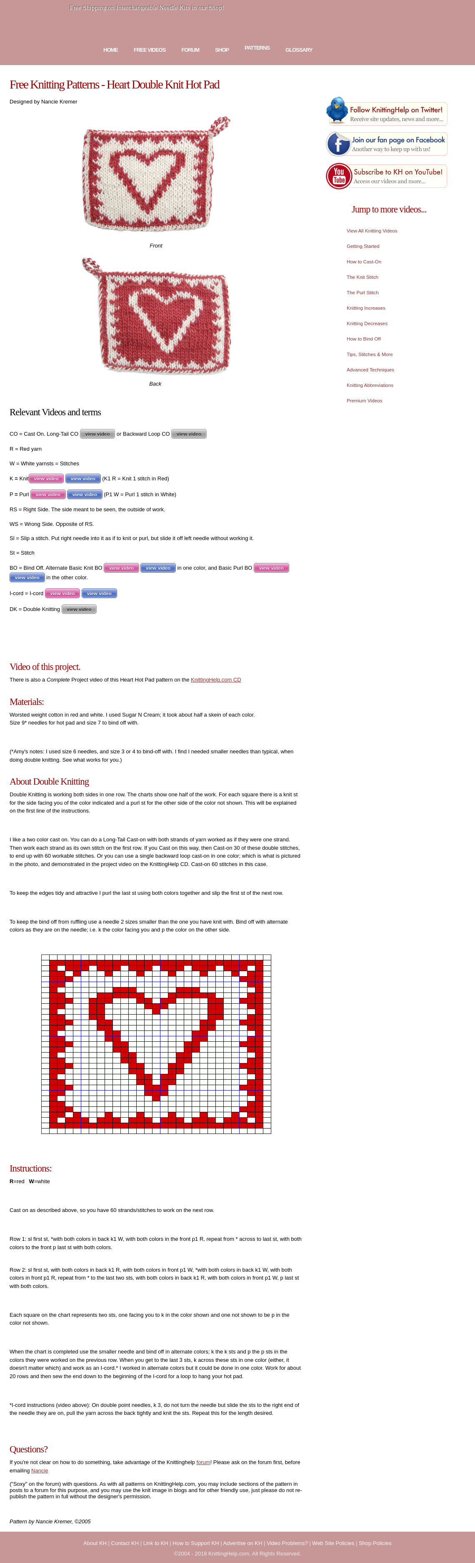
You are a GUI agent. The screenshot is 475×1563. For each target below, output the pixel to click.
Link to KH (155, 1543)
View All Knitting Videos (372, 230)
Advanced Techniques (370, 369)
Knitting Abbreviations (370, 385)
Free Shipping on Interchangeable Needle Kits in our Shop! (147, 7)
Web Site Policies (333, 1543)
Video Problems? (287, 1543)
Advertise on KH (242, 1543)
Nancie (39, 1470)
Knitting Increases (366, 308)
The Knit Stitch (362, 277)
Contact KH (125, 1543)
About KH (95, 1543)
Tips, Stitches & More (370, 354)
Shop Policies (375, 1543)
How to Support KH (195, 1543)
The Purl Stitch (363, 292)
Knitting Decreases (367, 323)
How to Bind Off (364, 338)
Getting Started (363, 246)
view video (97, 434)
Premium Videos (364, 400)
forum (203, 1462)
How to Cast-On (364, 261)
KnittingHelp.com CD (216, 680)
